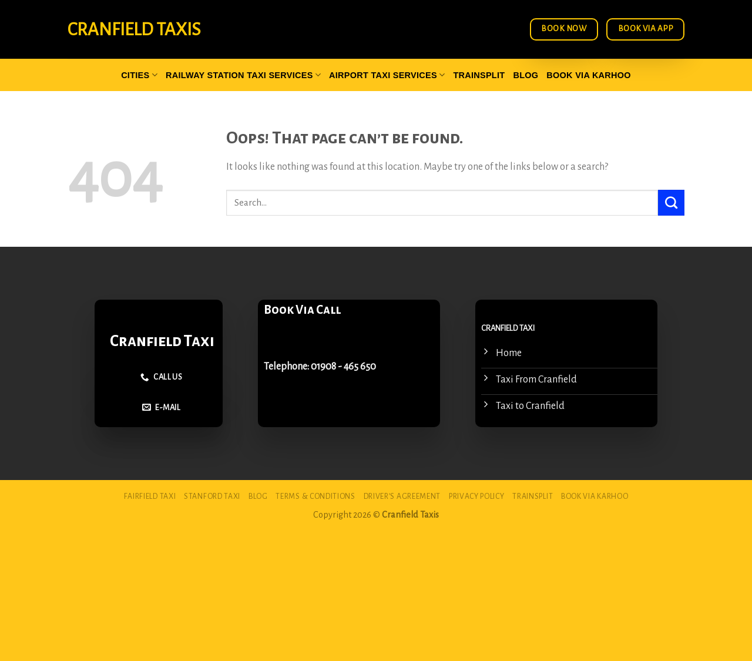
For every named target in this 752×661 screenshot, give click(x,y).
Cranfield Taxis (134, 29)
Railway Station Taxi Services (243, 74)
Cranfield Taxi (162, 341)
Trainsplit (479, 75)
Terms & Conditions (315, 496)
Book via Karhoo (588, 75)
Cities (139, 74)
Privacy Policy (477, 496)
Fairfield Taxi (150, 496)
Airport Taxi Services (387, 74)
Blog (525, 75)
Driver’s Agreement (402, 496)
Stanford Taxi (212, 496)
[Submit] (671, 203)
